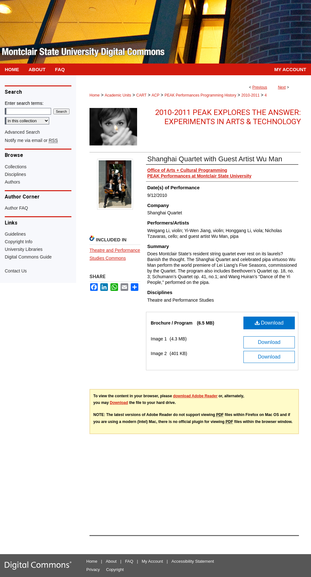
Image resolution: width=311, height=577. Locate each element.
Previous (259, 87)
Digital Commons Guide (28, 256)
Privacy (93, 569)
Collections (15, 166)
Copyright (115, 569)
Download (269, 322)
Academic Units (118, 95)
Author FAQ (16, 208)
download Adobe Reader (195, 396)
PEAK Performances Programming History (200, 95)
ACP (156, 95)
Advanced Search (22, 132)
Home (94, 95)
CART (141, 95)
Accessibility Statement (192, 561)
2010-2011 (250, 95)
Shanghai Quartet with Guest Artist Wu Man (214, 159)
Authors (12, 182)
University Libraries (24, 249)
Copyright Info (18, 241)
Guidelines (15, 234)
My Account (152, 561)
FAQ (129, 561)
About (111, 561)
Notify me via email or (31, 140)
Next (282, 87)
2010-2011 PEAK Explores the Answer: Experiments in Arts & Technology (228, 117)
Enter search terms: (24, 103)
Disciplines (15, 174)
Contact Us (16, 270)
